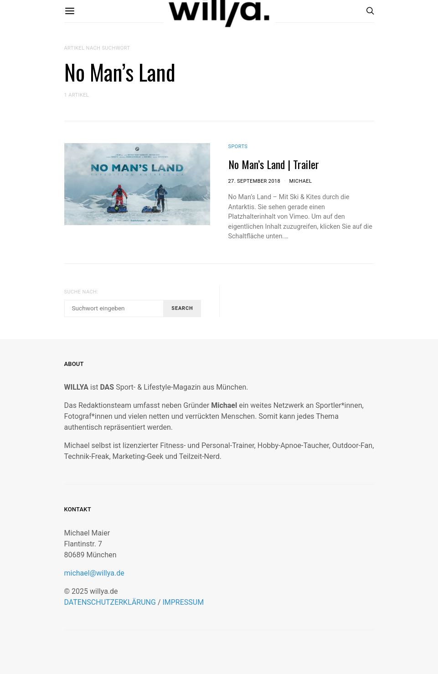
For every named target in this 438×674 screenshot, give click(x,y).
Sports (238, 146)
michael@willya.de (94, 573)
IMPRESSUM (183, 602)
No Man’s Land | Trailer (273, 164)
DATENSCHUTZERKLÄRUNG (110, 602)
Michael (300, 181)
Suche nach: (81, 292)
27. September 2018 (254, 181)
